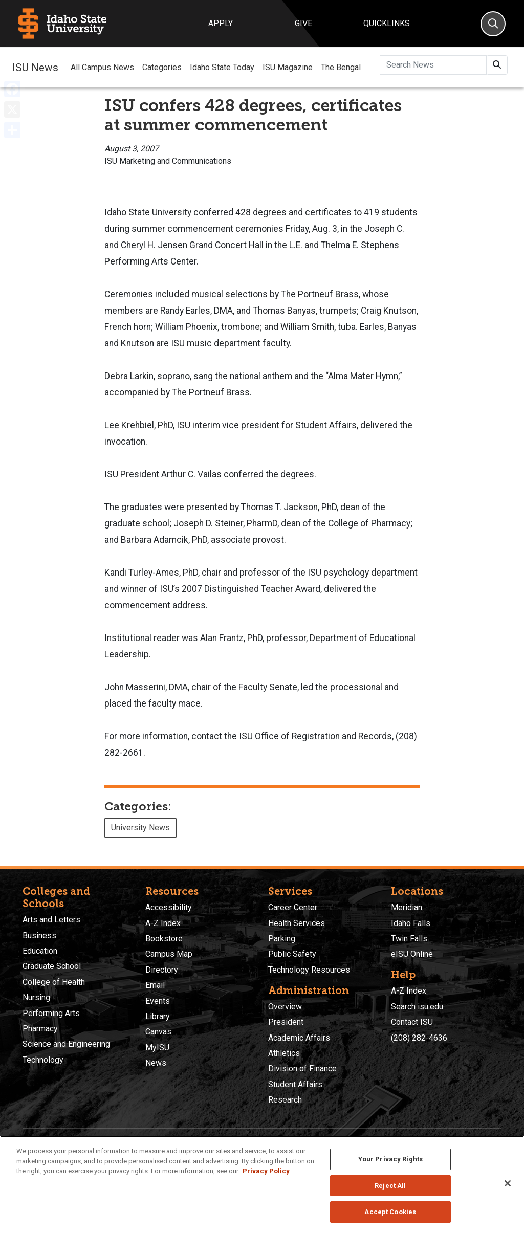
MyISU (157, 1047)
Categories (162, 67)
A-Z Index (163, 923)
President (285, 1022)
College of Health (54, 982)
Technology (43, 1060)
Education (40, 951)
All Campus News (102, 67)
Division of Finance (302, 1068)
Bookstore (164, 938)
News (155, 1063)
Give (303, 23)
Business (39, 935)
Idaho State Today (222, 67)
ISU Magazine (288, 67)
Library (157, 1016)
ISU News (35, 67)
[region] (262, 1184)
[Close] (507, 1183)
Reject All (390, 1186)
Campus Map (168, 954)
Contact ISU (412, 1022)
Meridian (406, 907)
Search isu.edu (417, 1006)
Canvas (158, 1032)
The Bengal (341, 67)
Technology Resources (309, 970)
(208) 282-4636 (419, 1038)
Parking (281, 938)
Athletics (284, 1053)
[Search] (493, 23)
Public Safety (292, 954)
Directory (161, 970)
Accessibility (168, 907)
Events (157, 1001)
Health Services (296, 923)
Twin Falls (409, 938)
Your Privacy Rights (390, 1159)
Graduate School (52, 966)
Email (155, 985)
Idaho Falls (410, 923)
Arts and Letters (51, 919)
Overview (285, 1006)
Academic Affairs (299, 1038)
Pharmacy (40, 1028)
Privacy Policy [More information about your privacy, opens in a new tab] (266, 1171)
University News (140, 827)
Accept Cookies (390, 1212)
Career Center (292, 907)
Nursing (36, 997)
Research (285, 1100)
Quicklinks (386, 23)
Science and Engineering (66, 1044)
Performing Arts (51, 1013)
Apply (220, 23)
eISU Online (412, 954)
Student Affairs (295, 1084)
